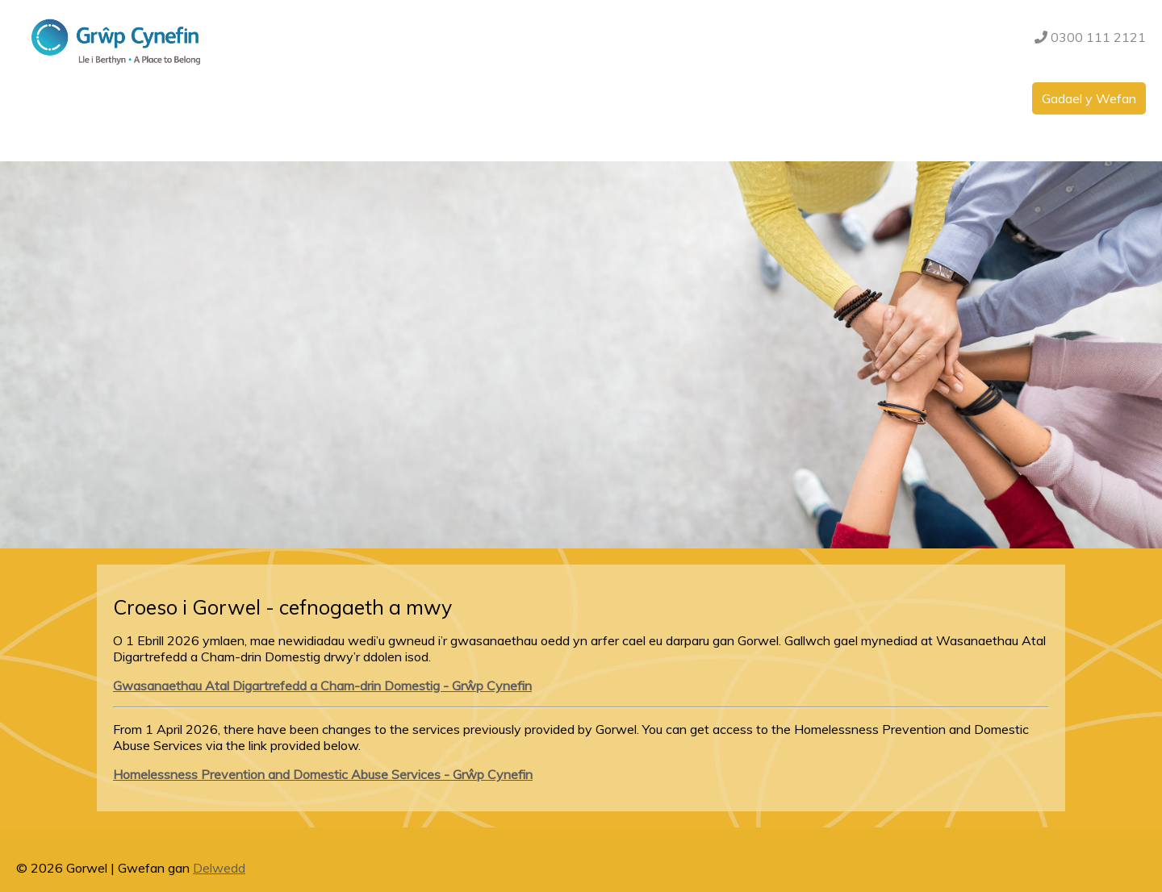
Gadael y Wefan (1089, 98)
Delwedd (219, 868)
